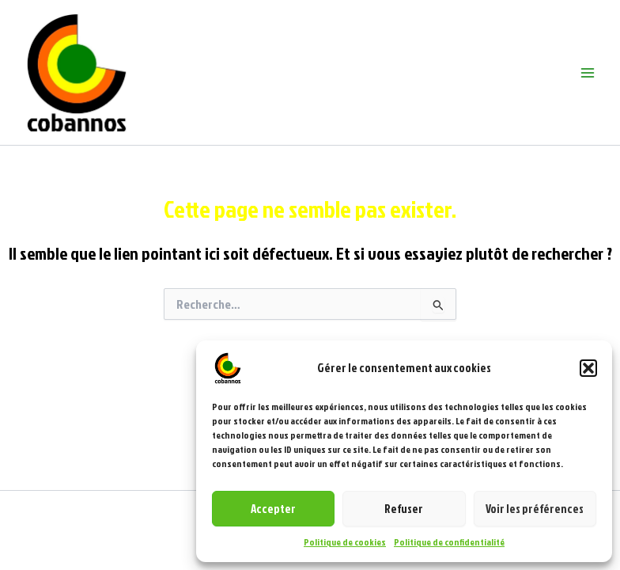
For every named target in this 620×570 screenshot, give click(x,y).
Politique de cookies (345, 542)
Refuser (403, 508)
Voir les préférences (535, 508)
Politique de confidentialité (449, 542)
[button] (588, 368)
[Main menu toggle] (587, 72)
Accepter (273, 508)
